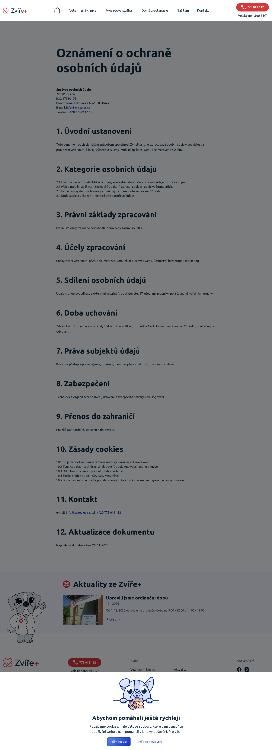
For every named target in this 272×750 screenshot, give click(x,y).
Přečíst (114, 619)
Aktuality (180, 669)
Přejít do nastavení (149, 741)
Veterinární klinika (142, 669)
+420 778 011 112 (80, 112)
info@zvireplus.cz (78, 107)
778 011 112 (84, 662)
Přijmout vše (118, 741)
